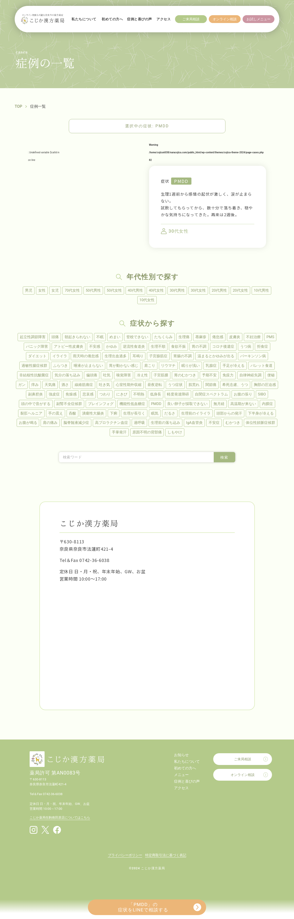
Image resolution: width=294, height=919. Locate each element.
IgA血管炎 (194, 423)
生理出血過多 (116, 356)
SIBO (262, 394)
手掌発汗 (119, 432)
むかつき (232, 423)
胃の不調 (199, 346)
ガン (21, 384)
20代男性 (219, 290)
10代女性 (147, 300)
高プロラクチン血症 (111, 423)
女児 (55, 290)
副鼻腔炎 (35, 394)
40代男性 (135, 290)
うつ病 (245, 346)
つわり (104, 394)
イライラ (59, 356)
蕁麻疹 (200, 337)
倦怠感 (217, 337)
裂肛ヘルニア (31, 413)
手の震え (55, 413)
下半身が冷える (261, 413)
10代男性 (261, 290)
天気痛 (50, 384)
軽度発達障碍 (178, 394)
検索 (224, 457)
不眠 (100, 337)
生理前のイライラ (196, 413)
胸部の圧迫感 (265, 384)
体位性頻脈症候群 (260, 423)
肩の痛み (50, 423)
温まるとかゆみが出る (216, 356)
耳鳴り (137, 356)
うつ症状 (175, 384)
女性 (42, 290)
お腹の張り (243, 394)
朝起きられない (77, 337)
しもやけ (175, 432)
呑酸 (72, 413)
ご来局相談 (242, 759)
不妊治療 (253, 337)
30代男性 (177, 290)
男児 (28, 290)
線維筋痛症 (84, 384)
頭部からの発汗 (229, 413)
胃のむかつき (185, 375)
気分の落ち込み (67, 375)
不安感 (94, 346)
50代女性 (114, 290)
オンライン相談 (243, 775)
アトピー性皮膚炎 (68, 346)
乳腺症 (211, 365)
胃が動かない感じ (123, 365)
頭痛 (55, 337)
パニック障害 (37, 346)
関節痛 (210, 384)
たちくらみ (163, 337)
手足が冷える (234, 365)
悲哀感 (88, 394)
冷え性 (142, 375)
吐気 (106, 375)
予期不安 (209, 375)
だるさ (169, 413)
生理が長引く (134, 413)
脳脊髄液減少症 (76, 423)
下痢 (113, 413)
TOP (18, 106)
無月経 (218, 404)
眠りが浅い (191, 365)
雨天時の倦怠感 (86, 356)
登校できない (137, 337)
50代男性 (93, 290)
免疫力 (228, 375)
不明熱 (138, 394)
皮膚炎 (234, 337)
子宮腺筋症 (158, 356)
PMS (270, 337)
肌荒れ (194, 384)
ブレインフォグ (101, 404)
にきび (121, 394)
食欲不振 (178, 346)
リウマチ (168, 365)
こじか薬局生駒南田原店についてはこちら (60, 818)
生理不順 (158, 346)
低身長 (155, 394)
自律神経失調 (251, 375)
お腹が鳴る (28, 423)
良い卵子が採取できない (187, 404)
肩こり (149, 365)
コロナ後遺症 (223, 346)
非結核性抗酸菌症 (34, 375)
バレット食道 (262, 365)
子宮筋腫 (161, 375)
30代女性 (198, 290)
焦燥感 (71, 394)
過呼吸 (139, 423)
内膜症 (267, 404)
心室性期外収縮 (128, 384)
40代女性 (156, 290)
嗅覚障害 (123, 375)
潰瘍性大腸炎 (93, 413)
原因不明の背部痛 (147, 432)
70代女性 (72, 290)
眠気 (154, 413)
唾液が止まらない (88, 365)
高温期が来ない (243, 404)
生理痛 (183, 337)
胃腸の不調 (183, 356)
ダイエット (37, 356)
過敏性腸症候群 (34, 365)
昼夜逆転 (154, 384)
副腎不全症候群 (69, 404)
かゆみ (111, 346)
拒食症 (262, 346)
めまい (114, 337)
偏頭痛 (91, 375)
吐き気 (104, 384)
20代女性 (240, 290)
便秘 (271, 375)
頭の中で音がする (35, 404)
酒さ (65, 384)
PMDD (181, 181)
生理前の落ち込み (165, 423)
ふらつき (60, 365)
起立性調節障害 (33, 337)
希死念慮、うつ (235, 384)
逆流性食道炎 (134, 346)
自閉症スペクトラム (211, 394)
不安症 (214, 423)
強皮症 (54, 394)
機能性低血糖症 (132, 404)
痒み (35, 384)
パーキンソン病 (253, 356)
